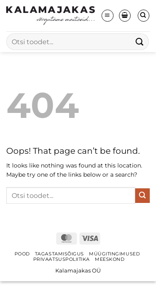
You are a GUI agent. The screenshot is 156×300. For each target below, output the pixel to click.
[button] (107, 15)
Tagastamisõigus (59, 254)
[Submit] (139, 41)
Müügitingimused (114, 254)
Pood (22, 254)
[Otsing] (143, 15)
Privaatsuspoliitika (61, 259)
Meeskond (109, 259)
